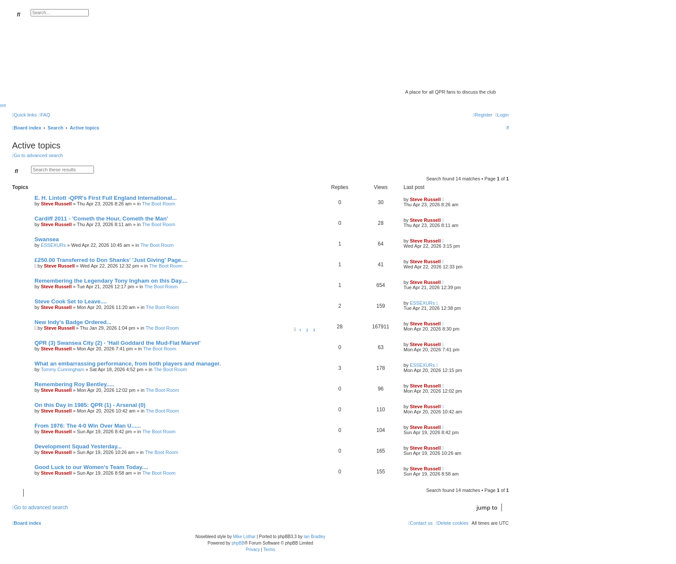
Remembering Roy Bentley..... (74, 384)
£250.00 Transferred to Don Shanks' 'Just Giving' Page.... (111, 260)
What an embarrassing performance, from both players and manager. (127, 363)
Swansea (46, 239)
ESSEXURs (53, 245)
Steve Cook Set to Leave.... (70, 301)
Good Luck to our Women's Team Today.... (91, 467)
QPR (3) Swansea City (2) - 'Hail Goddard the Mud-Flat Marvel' (117, 343)
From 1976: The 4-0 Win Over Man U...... (87, 425)
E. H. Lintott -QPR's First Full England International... (105, 198)
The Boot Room (158, 203)
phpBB (238, 543)
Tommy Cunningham (62, 369)
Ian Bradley (314, 536)
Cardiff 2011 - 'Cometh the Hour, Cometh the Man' (101, 218)
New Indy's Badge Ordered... (72, 322)
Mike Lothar (244, 536)
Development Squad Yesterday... (78, 446)
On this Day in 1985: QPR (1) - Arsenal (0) (89, 405)
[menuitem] (44, 115)
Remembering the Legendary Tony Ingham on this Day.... (111, 280)
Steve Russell (56, 203)
